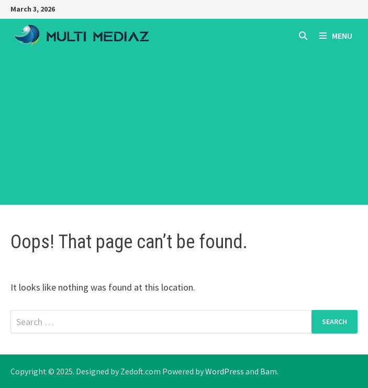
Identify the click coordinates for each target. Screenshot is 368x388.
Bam (268, 371)
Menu (335, 35)
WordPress (224, 371)
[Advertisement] (184, 131)
